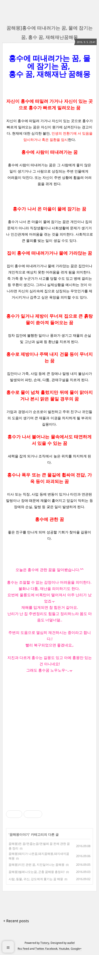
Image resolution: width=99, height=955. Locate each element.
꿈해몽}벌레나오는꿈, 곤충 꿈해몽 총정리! (37, 872)
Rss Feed (23, 949)
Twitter (39, 949)
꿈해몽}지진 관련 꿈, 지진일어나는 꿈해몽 (36, 864)
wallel (71, 943)
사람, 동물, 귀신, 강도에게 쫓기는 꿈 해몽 (36, 879)
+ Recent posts (16, 920)
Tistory (44, 943)
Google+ (76, 949)
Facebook (51, 949)
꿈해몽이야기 (19, 834)
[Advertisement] (49, 741)
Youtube (64, 949)
